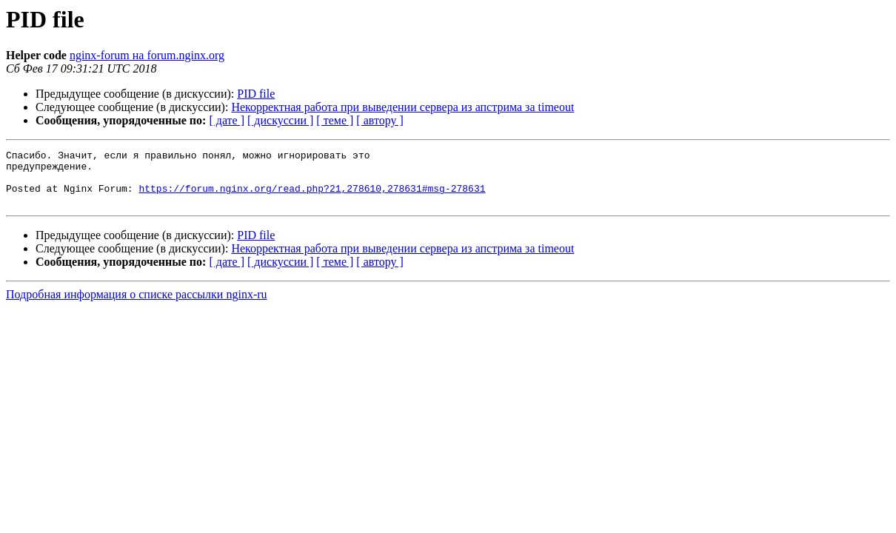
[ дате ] (226, 120)
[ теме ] (334, 120)
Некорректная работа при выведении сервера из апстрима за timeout (402, 107)
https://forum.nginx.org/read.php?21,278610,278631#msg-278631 (311, 197)
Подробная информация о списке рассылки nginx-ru (136, 305)
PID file (256, 93)
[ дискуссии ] (280, 120)
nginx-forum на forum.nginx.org (147, 55)
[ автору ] (379, 120)
